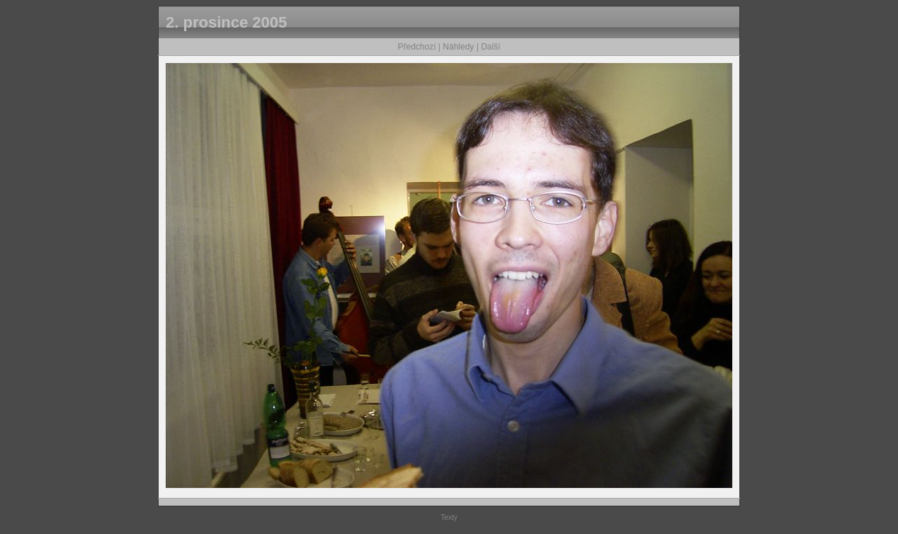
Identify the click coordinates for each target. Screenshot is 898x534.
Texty (449, 517)
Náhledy (458, 47)
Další (490, 47)
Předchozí (417, 47)
